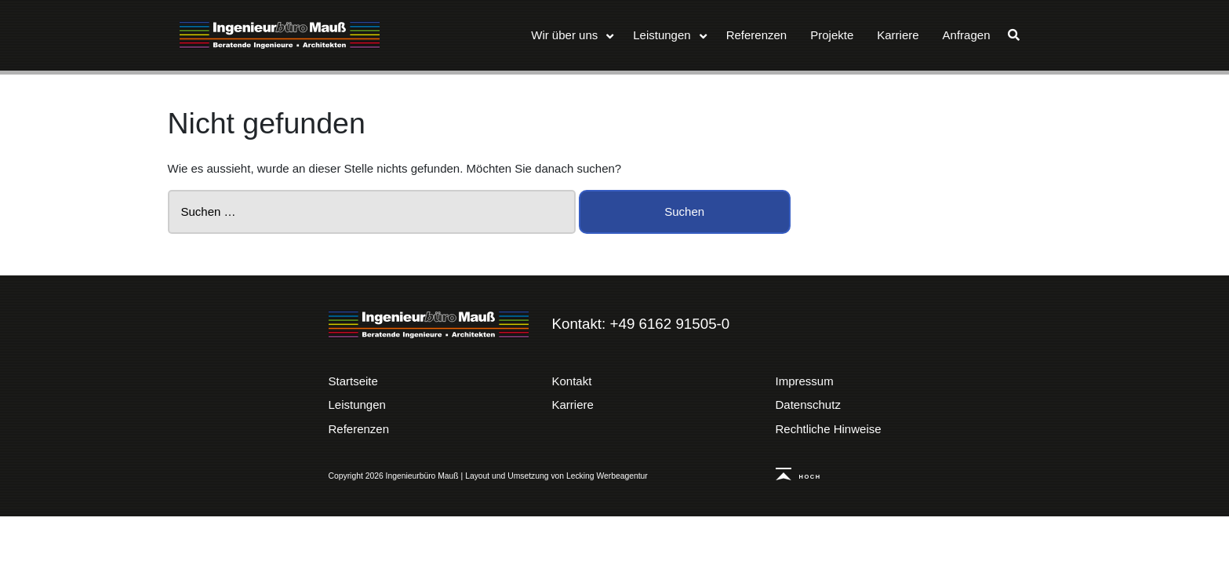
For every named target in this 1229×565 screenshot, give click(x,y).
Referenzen (359, 429)
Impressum (805, 381)
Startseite (353, 381)
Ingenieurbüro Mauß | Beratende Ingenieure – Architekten (429, 325)
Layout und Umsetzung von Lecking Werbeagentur (556, 476)
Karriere (573, 404)
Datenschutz (808, 404)
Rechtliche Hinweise (829, 429)
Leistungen (357, 404)
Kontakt (572, 381)
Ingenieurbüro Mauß (280, 35)
